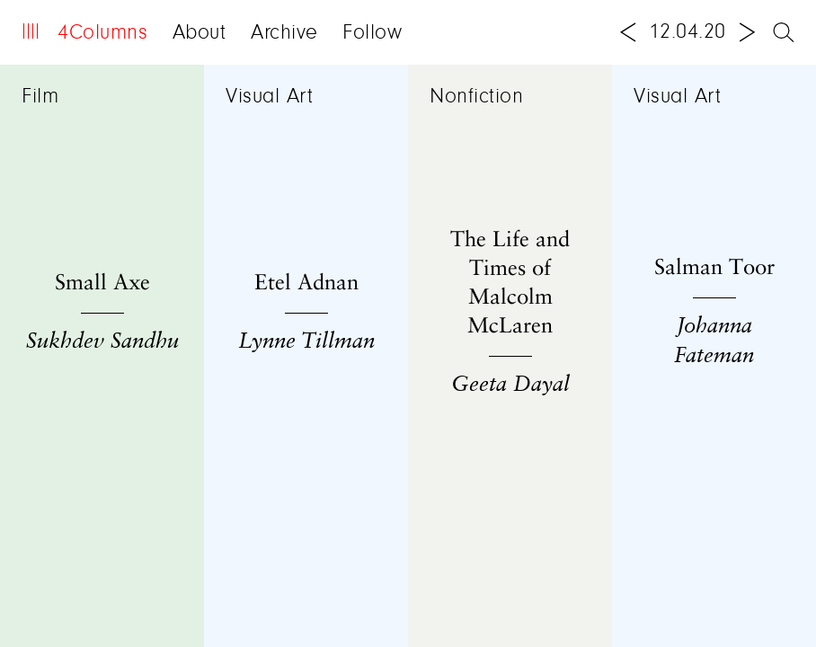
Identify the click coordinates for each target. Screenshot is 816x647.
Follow (372, 33)
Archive (284, 33)
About (199, 33)
